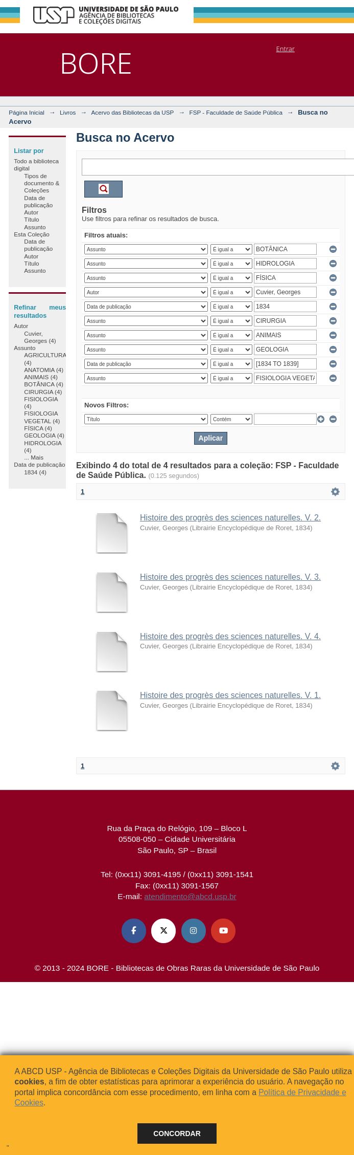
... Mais (33, 457)
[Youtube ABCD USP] (223, 931)
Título (31, 219)
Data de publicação (38, 201)
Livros (68, 112)
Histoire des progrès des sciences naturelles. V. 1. (230, 695)
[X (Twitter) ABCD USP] (163, 931)
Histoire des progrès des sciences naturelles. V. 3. (230, 577)
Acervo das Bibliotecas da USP (132, 112)
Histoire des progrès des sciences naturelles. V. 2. (230, 517)
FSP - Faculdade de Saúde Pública (236, 112)
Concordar (177, 1133)
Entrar (285, 48)
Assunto (34, 227)
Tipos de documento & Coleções (41, 183)
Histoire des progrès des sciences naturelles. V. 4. (230, 636)
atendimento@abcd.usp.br (190, 896)
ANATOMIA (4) (43, 369)
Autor (31, 212)
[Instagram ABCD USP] (193, 931)
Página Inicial (26, 112)
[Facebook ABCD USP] (134, 931)
